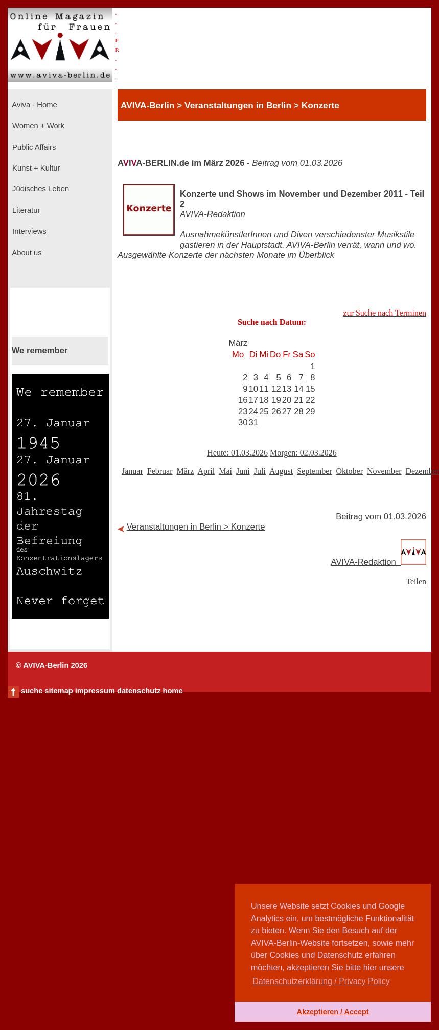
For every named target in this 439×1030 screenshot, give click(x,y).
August (281, 471)
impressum (95, 691)
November (384, 471)
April (206, 471)
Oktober (349, 471)
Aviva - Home (33, 105)
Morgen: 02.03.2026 (303, 452)
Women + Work (37, 126)
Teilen (416, 581)
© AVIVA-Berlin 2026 (51, 665)
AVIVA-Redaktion (378, 562)
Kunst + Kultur (35, 168)
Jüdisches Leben (39, 189)
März (185, 471)
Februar (160, 471)
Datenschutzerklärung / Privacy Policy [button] (321, 981)
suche (31, 691)
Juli (260, 471)
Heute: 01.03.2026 (237, 452)
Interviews (28, 231)
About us (26, 253)
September (314, 471)
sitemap (58, 691)
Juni (243, 471)
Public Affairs (33, 147)
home (172, 691)
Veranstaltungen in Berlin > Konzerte (196, 527)
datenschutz (139, 691)
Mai (225, 471)
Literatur (25, 210)
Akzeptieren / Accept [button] (332, 1012)
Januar (132, 471)
